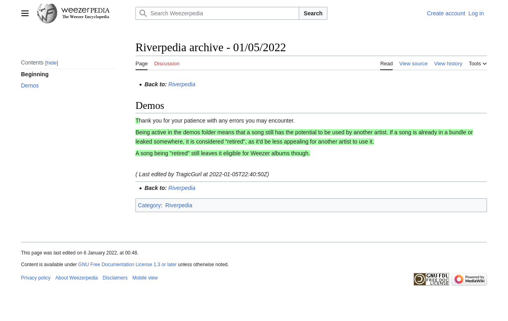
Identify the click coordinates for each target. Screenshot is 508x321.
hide (52, 63)
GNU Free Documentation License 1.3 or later (127, 264)
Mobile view (145, 278)
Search (313, 13)
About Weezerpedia (76, 278)
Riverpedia (182, 84)
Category (149, 205)
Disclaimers (115, 278)
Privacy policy (35, 278)
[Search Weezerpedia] (217, 13)
